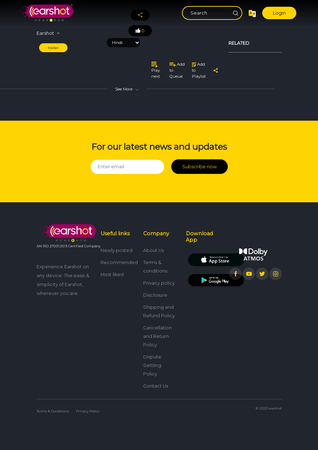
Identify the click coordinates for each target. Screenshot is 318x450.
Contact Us (155, 385)
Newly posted (117, 250)
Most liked (112, 274)
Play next (155, 70)
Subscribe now (199, 166)
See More (127, 89)
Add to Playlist (199, 70)
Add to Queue (177, 70)
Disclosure (155, 294)
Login (279, 13)
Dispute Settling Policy (152, 365)
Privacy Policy (87, 411)
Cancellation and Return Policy (157, 336)
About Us (153, 250)
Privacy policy (159, 282)
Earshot (45, 33)
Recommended (119, 262)
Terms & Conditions (53, 411)
